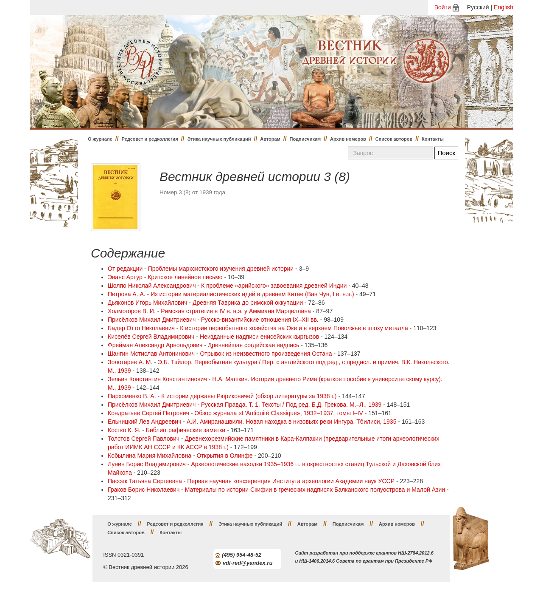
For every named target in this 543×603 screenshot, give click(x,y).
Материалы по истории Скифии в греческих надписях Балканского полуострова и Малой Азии (315, 489)
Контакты (433, 139)
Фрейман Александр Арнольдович (155, 345)
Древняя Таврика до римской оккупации (248, 302)
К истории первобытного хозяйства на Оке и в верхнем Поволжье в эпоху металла (294, 328)
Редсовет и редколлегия (150, 139)
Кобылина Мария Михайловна (149, 455)
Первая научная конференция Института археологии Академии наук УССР (291, 481)
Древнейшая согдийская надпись (253, 345)
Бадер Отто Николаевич (141, 328)
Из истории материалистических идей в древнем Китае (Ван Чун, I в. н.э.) (252, 294)
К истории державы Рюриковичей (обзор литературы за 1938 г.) (248, 396)
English (503, 7)
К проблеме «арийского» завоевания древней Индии (274, 285)
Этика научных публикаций (219, 139)
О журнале (100, 139)
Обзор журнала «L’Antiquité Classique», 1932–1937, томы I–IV (278, 413)
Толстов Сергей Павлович (143, 438)
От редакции (125, 268)
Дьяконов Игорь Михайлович (147, 302)
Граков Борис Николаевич (143, 489)
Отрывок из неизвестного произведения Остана (266, 353)
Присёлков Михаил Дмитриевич (152, 319)
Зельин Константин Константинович (157, 379)
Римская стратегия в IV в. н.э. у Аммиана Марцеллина (236, 311)
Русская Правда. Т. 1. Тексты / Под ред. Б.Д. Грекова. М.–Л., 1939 (291, 404)
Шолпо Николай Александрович (152, 285)
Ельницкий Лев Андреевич (144, 421)
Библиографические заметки (185, 430)
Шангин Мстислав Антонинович (151, 353)
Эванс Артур (125, 277)
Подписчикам (305, 139)
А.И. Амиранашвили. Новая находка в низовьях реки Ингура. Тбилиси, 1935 (292, 421)
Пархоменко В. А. (132, 396)
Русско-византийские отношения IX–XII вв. (260, 319)
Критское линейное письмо (185, 277)
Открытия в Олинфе (225, 455)
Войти (442, 7)
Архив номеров (348, 139)
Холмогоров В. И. (132, 311)
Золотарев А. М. (130, 362)
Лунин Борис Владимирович (147, 464)
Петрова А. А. (127, 294)
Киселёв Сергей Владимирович (151, 336)
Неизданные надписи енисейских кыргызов (259, 336)
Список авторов (394, 139)
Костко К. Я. (124, 430)
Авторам (270, 139)
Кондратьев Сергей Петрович (148, 413)
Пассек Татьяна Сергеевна (145, 481)
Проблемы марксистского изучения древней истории (221, 268)
